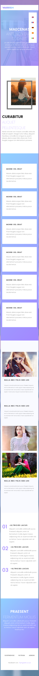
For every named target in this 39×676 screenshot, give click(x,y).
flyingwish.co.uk (25, 663)
